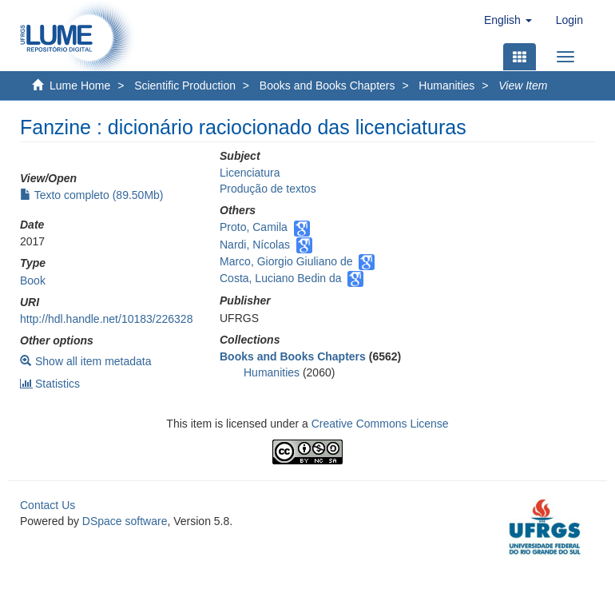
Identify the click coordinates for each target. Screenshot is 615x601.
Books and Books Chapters (327, 85)
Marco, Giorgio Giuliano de (286, 261)
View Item (522, 85)
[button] (508, 20)
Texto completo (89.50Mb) (92, 195)
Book (33, 280)
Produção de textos (268, 188)
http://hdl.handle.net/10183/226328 (106, 318)
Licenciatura (250, 172)
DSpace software (125, 521)
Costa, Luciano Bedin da (281, 278)
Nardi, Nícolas (255, 244)
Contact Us (47, 505)
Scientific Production (185, 85)
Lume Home (80, 85)
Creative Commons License (380, 423)
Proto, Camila (254, 227)
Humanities (446, 85)
